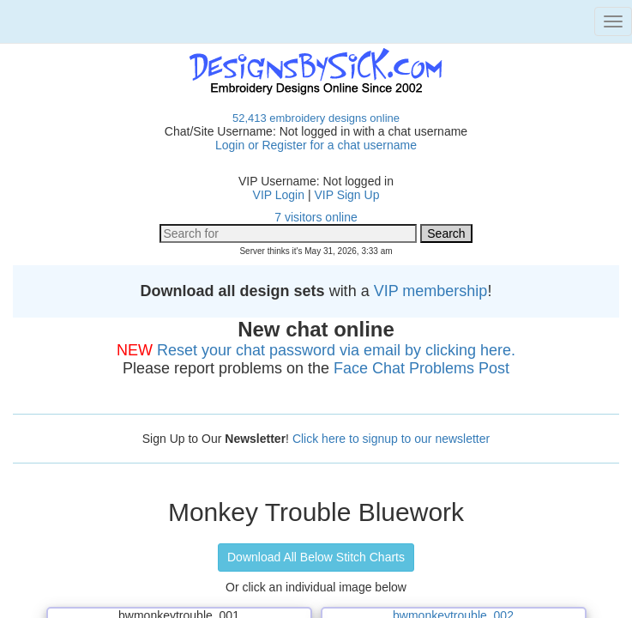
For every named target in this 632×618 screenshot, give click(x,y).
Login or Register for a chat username (316, 145)
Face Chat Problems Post (421, 368)
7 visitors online (316, 217)
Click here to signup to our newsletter (391, 438)
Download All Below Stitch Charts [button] (316, 557)
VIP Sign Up (346, 195)
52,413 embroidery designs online (316, 118)
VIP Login (278, 195)
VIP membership (431, 291)
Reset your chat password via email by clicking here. (336, 350)
